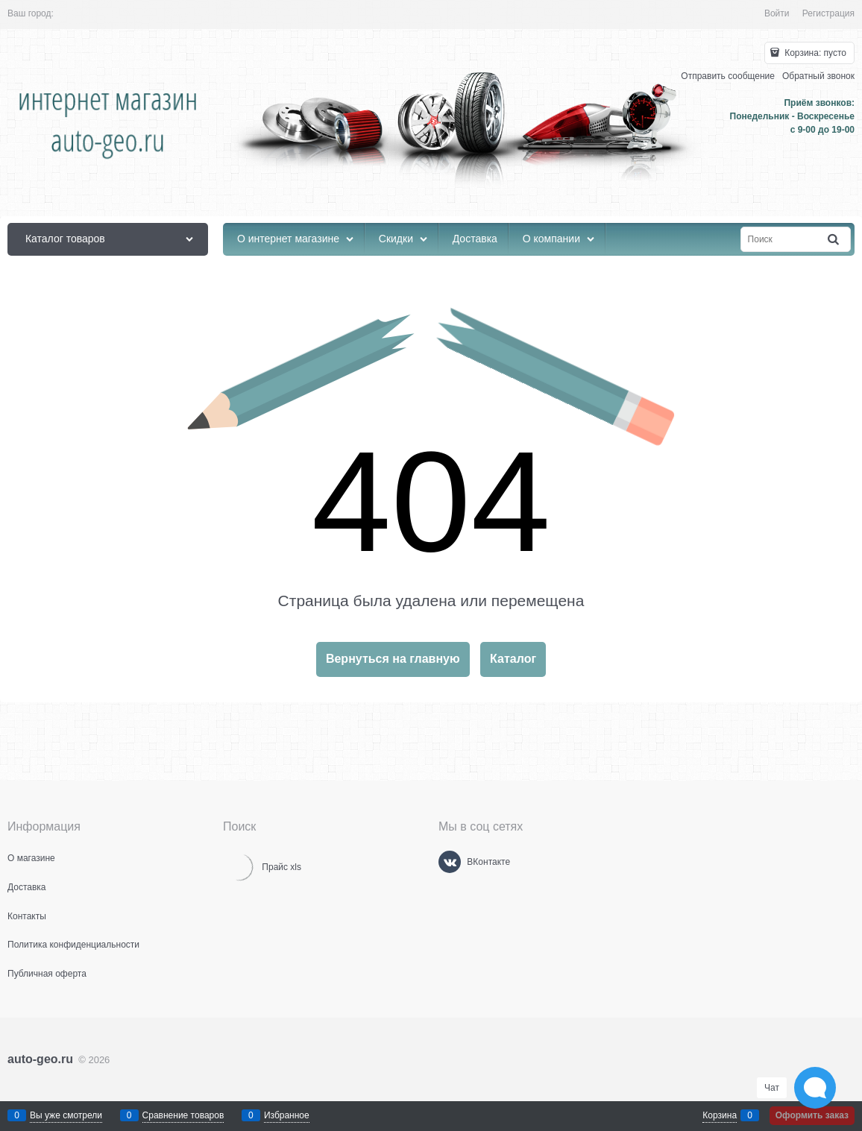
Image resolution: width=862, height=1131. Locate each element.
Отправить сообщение (728, 76)
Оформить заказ (812, 1115)
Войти (777, 13)
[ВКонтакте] (449, 862)
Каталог (513, 658)
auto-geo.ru (40, 1059)
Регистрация (828, 13)
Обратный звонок (818, 76)
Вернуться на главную (393, 658)
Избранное (286, 1115)
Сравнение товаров (183, 1115)
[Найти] (834, 239)
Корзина (719, 1115)
